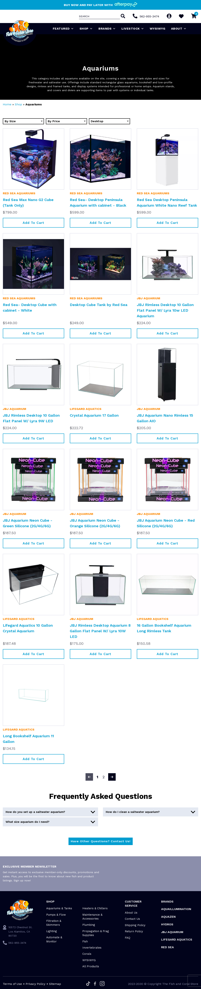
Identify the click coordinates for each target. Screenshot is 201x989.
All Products (90, 966)
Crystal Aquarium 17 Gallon (94, 415)
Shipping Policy (135, 925)
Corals (86, 953)
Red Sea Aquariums (19, 193)
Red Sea (167, 947)
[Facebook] (95, 984)
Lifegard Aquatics (85, 409)
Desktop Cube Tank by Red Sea (98, 304)
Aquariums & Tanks (59, 908)
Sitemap (55, 984)
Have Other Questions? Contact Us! (100, 841)
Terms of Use (12, 984)
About (179, 28)
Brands (107, 28)
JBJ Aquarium (148, 298)
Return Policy (134, 931)
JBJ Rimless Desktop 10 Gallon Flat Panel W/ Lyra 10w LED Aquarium (165, 310)
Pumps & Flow (56, 914)
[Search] (122, 16)
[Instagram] (102, 984)
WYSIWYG (157, 28)
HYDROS (167, 924)
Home (7, 104)
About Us (131, 912)
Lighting (51, 931)
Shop (86, 28)
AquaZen (168, 916)
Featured (63, 28)
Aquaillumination (176, 909)
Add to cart (33, 223)
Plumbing (88, 924)
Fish (85, 941)
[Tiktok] (88, 983)
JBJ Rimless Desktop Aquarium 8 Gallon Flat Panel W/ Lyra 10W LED (100, 631)
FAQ (127, 937)
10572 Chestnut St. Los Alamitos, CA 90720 (20, 931)
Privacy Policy (35, 984)
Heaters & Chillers (95, 908)
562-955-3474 (149, 16)
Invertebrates (91, 947)
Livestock (132, 28)
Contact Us (132, 918)
